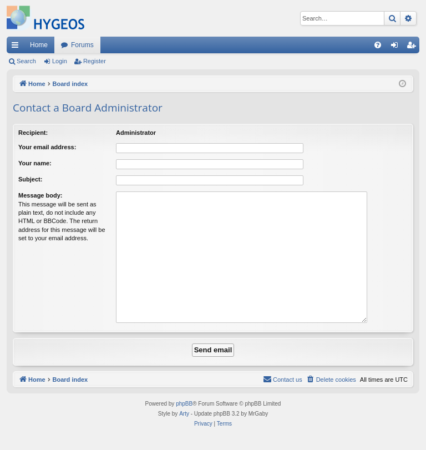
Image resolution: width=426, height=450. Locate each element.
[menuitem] (377, 45)
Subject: (30, 179)
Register (94, 61)
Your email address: (47, 147)
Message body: (40, 195)
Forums (82, 45)
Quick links (17, 47)
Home (39, 45)
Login (59, 61)
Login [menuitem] (397, 47)
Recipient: (33, 132)
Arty (184, 414)
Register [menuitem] (413, 47)
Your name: (35, 163)
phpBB (184, 404)
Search (26, 61)
